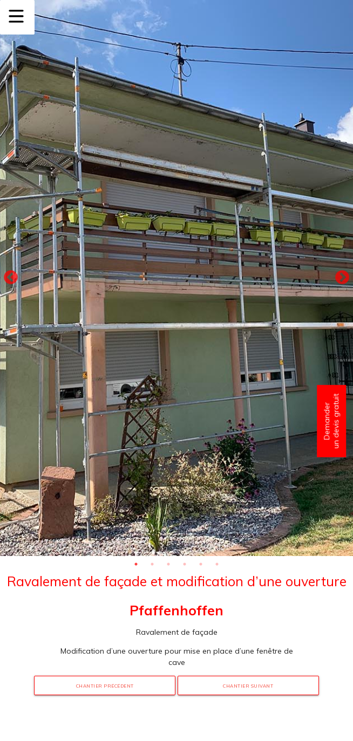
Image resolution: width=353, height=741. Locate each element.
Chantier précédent (105, 686)
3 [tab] (168, 564)
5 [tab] (200, 564)
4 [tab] (184, 564)
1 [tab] (136, 564)
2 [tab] (152, 564)
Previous (11, 278)
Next (342, 278)
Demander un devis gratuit (331, 421)
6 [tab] (217, 564)
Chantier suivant (248, 686)
